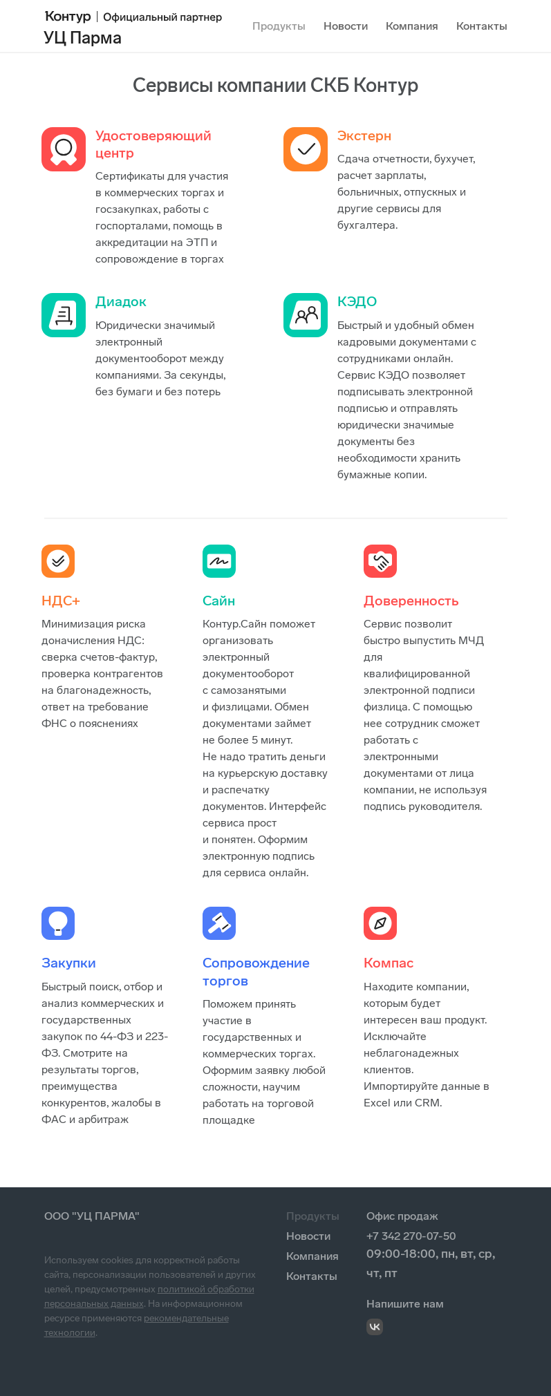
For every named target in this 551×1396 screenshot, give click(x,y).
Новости (346, 25)
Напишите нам (405, 1303)
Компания (412, 25)
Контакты (481, 25)
